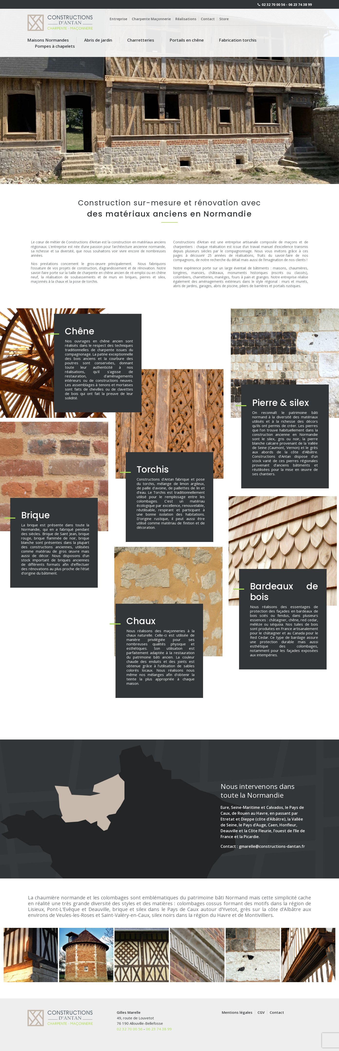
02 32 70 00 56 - (274, 4)
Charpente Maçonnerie (151, 19)
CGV (261, 1012)
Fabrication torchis (238, 40)
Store (224, 19)
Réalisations (185, 19)
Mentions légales (237, 1012)
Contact (208, 19)
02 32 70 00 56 (130, 1028)
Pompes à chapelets (55, 46)
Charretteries (140, 40)
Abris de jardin (98, 40)
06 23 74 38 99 (300, 4)
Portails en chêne (187, 40)
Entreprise (118, 19)
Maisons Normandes (48, 40)
